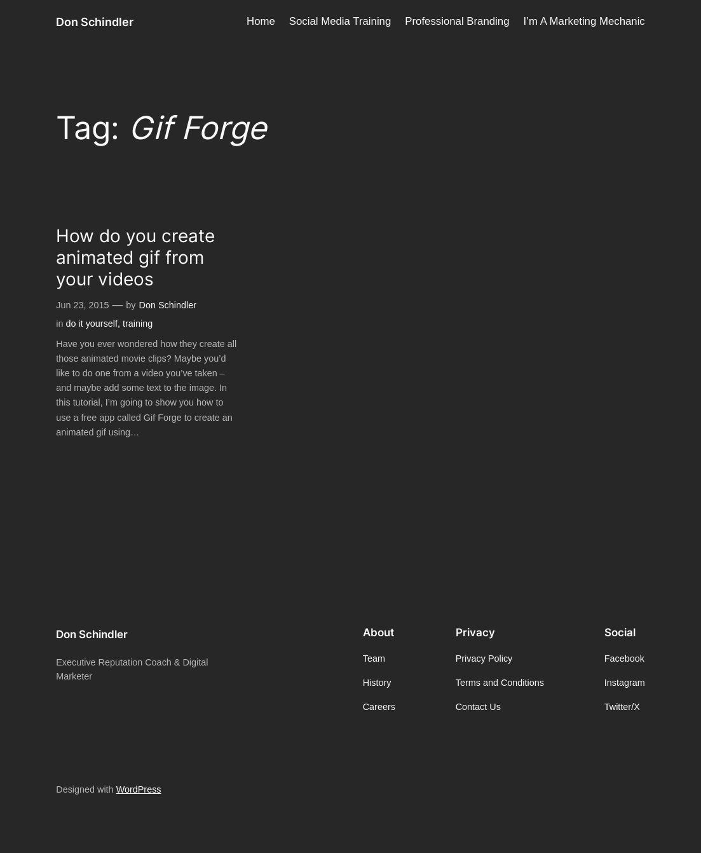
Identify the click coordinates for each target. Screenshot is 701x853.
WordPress (138, 789)
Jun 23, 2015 (82, 305)
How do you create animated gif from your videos (135, 258)
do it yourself (91, 323)
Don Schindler (94, 22)
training (138, 323)
